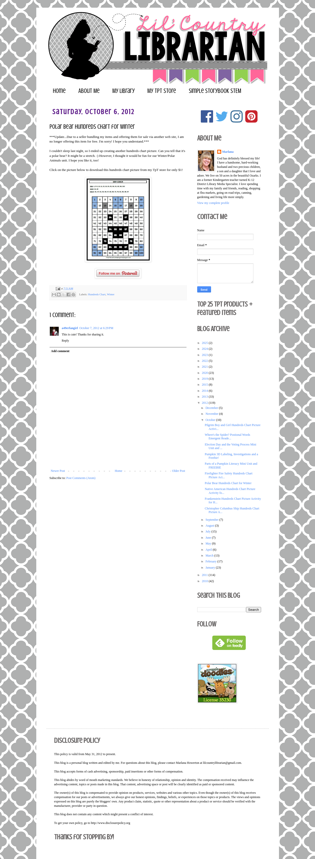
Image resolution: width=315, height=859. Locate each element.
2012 (205, 403)
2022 (205, 361)
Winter (110, 294)
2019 (205, 378)
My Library (123, 91)
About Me (89, 91)
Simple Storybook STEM (215, 91)
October (210, 420)
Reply (65, 340)
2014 (205, 391)
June (208, 537)
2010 (205, 581)
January (210, 567)
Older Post (178, 471)
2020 (205, 373)
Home (59, 91)
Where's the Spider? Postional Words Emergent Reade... (227, 436)
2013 (205, 396)
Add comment (60, 351)
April (209, 549)
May (208, 543)
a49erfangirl (70, 328)
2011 (205, 575)
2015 (205, 384)
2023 (205, 355)
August (210, 525)
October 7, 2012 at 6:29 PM (96, 328)
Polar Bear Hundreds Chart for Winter (228, 483)
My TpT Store (161, 91)
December (212, 408)
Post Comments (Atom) (81, 478)
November (212, 414)
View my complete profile (213, 203)
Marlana (228, 152)
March (209, 555)
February (211, 561)
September (212, 519)
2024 (205, 349)
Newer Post (58, 471)
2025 (205, 343)
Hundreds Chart (97, 294)
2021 (205, 366)
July (208, 531)
